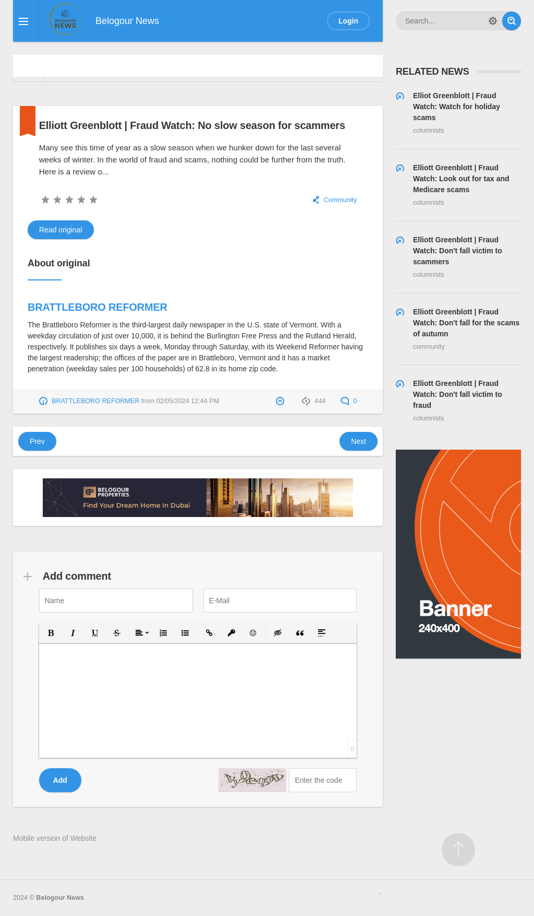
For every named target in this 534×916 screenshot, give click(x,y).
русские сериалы (380, 893)
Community (340, 200)
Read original (60, 230)
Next (358, 441)
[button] (51, 633)
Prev (37, 441)
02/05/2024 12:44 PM (187, 401)
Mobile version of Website (54, 838)
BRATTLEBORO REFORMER (97, 307)
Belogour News (60, 897)
